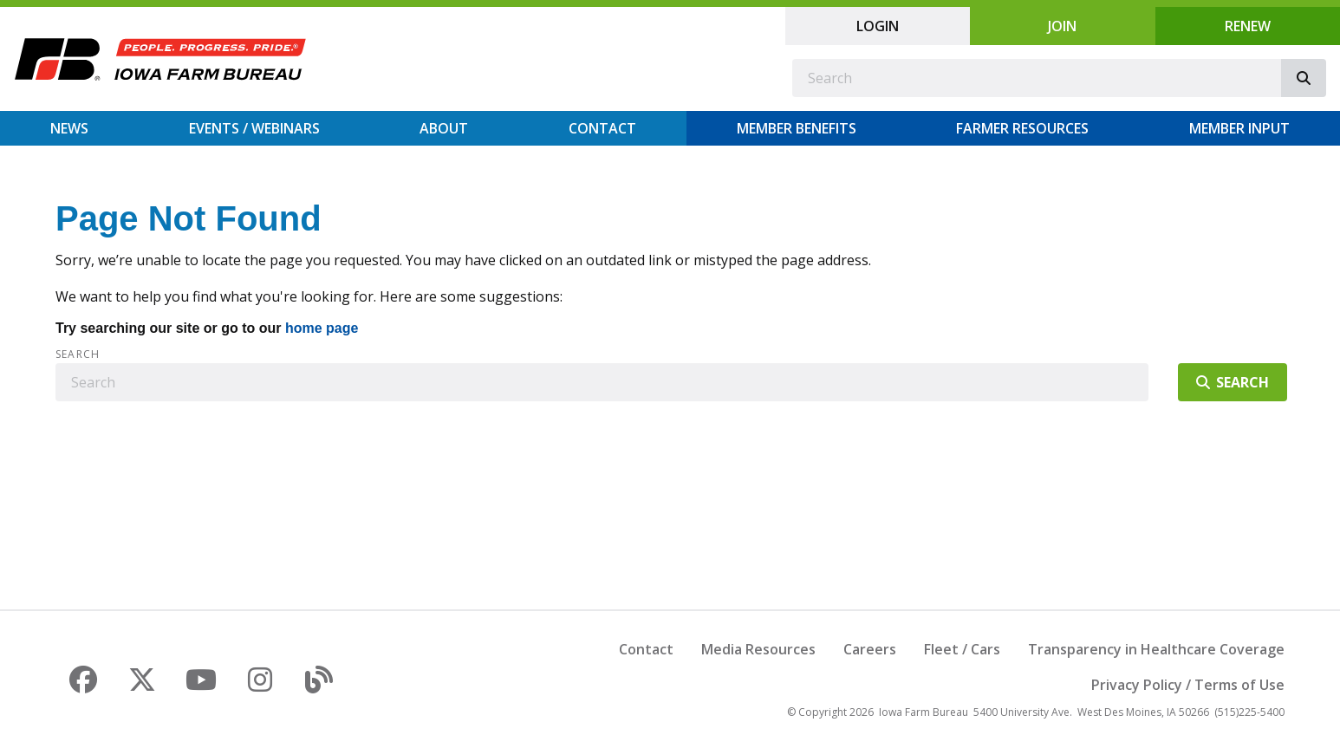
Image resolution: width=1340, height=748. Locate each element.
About (444, 128)
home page (321, 328)
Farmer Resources (1022, 128)
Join (1062, 26)
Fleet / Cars (962, 649)
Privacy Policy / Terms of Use (1188, 684)
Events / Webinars (254, 128)
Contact (602, 128)
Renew (1248, 26)
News (69, 128)
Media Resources (758, 649)
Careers (869, 649)
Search (77, 354)
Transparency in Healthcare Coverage (1156, 649)
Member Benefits (796, 128)
